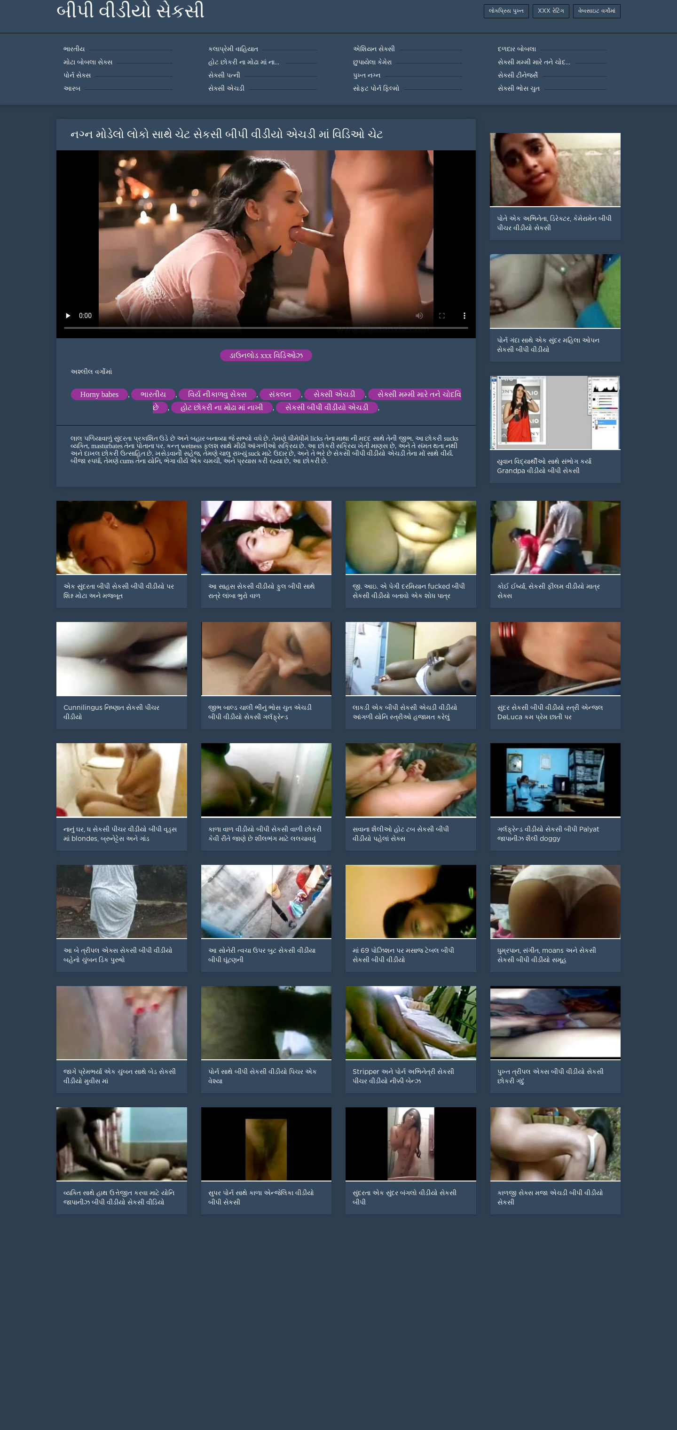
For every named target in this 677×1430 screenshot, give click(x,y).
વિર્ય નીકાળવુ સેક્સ (217, 394)
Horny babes (99, 394)
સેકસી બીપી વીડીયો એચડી (327, 408)
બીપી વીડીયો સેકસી (130, 11)
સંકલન (280, 394)
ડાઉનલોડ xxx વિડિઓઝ (266, 355)
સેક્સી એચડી (334, 394)
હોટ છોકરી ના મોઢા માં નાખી (222, 408)
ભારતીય (153, 394)
